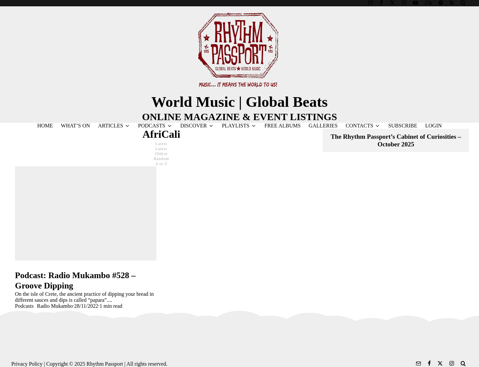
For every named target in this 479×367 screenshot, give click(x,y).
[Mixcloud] (428, 2)
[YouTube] (415, 2)
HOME (45, 125)
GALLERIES (323, 125)
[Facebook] (381, 2)
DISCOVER (193, 125)
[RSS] (451, 2)
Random (161, 158)
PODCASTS (151, 125)
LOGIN (433, 125)
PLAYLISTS (235, 125)
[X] (392, 2)
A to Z (161, 163)
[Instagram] (403, 2)
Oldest (161, 153)
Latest (161, 148)
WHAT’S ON (75, 125)
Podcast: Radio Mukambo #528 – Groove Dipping (75, 280)
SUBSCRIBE (402, 125)
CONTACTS (359, 125)
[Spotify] (440, 2)
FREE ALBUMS (282, 125)
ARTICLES (110, 125)
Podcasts (24, 306)
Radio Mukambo (55, 306)
